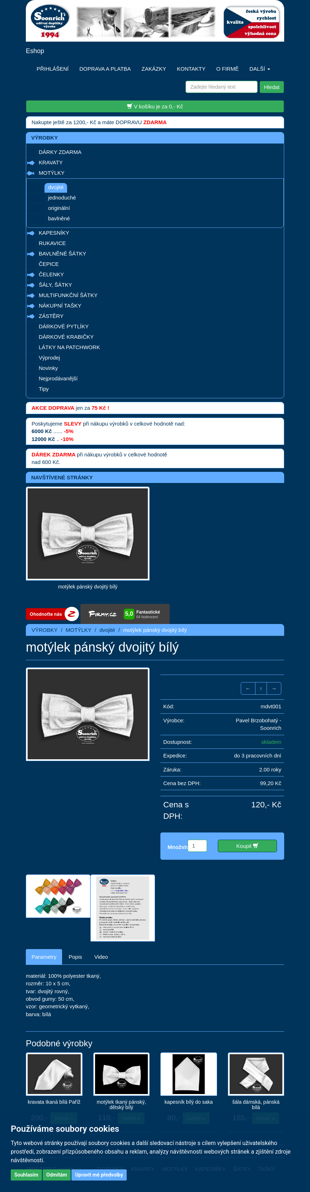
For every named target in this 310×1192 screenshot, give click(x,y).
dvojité (56, 187)
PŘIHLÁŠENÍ (53, 69)
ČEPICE (49, 264)
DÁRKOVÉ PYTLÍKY (64, 326)
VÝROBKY (45, 630)
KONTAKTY (191, 69)
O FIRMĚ (227, 69)
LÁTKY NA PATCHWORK (69, 347)
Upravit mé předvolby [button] (99, 1175)
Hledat (272, 87)
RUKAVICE (52, 243)
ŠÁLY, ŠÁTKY (55, 285)
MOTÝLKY (52, 173)
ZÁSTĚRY (51, 316)
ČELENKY (51, 274)
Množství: (180, 847)
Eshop (35, 51)
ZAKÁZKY (154, 69)
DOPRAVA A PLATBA (105, 69)
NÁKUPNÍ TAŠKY (60, 305)
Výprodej (49, 358)
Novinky (48, 368)
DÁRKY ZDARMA (60, 152)
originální (59, 208)
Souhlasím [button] (26, 1175)
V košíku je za (155, 106)
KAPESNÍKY (54, 233)
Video (101, 957)
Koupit (247, 846)
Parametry (44, 957)
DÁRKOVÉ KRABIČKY (66, 337)
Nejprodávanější (58, 378)
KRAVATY (51, 162)
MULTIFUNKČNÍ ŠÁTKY (68, 295)
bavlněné (59, 218)
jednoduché (62, 197)
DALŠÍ (259, 69)
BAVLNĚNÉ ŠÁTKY (62, 253)
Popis (75, 957)
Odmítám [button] (56, 1175)
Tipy (44, 389)
